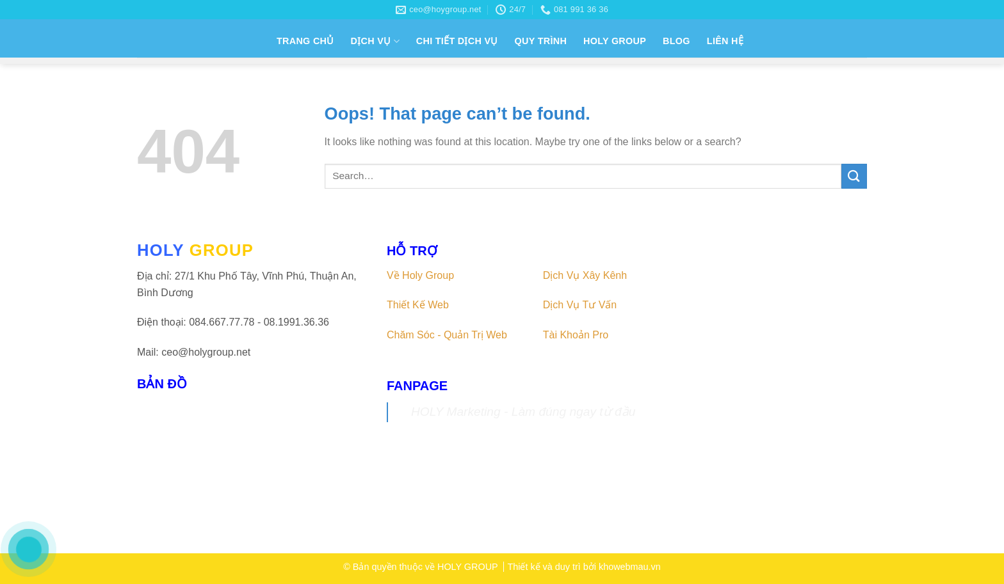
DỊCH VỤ (375, 41)
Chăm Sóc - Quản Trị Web (447, 334)
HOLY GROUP (614, 41)
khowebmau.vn (630, 567)
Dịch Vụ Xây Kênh (585, 275)
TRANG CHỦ (305, 41)
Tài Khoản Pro (575, 334)
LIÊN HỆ (725, 41)
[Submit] (854, 176)
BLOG (676, 41)
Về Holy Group (420, 275)
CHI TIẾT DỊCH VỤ (457, 41)
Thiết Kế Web (418, 304)
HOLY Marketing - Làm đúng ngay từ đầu (523, 411)
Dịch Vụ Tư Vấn (580, 304)
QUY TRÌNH (541, 41)
